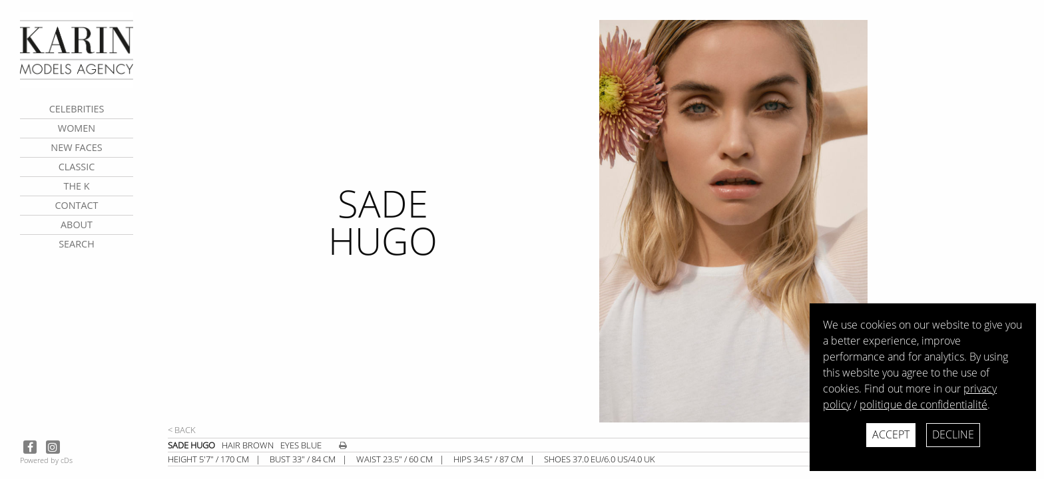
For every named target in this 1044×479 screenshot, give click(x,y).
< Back (182, 430)
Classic (77, 166)
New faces (76, 147)
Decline (953, 434)
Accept (891, 434)
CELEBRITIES (77, 108)
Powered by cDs (46, 460)
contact (76, 205)
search (77, 244)
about (77, 224)
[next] (814, 221)
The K (76, 186)
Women (76, 128)
